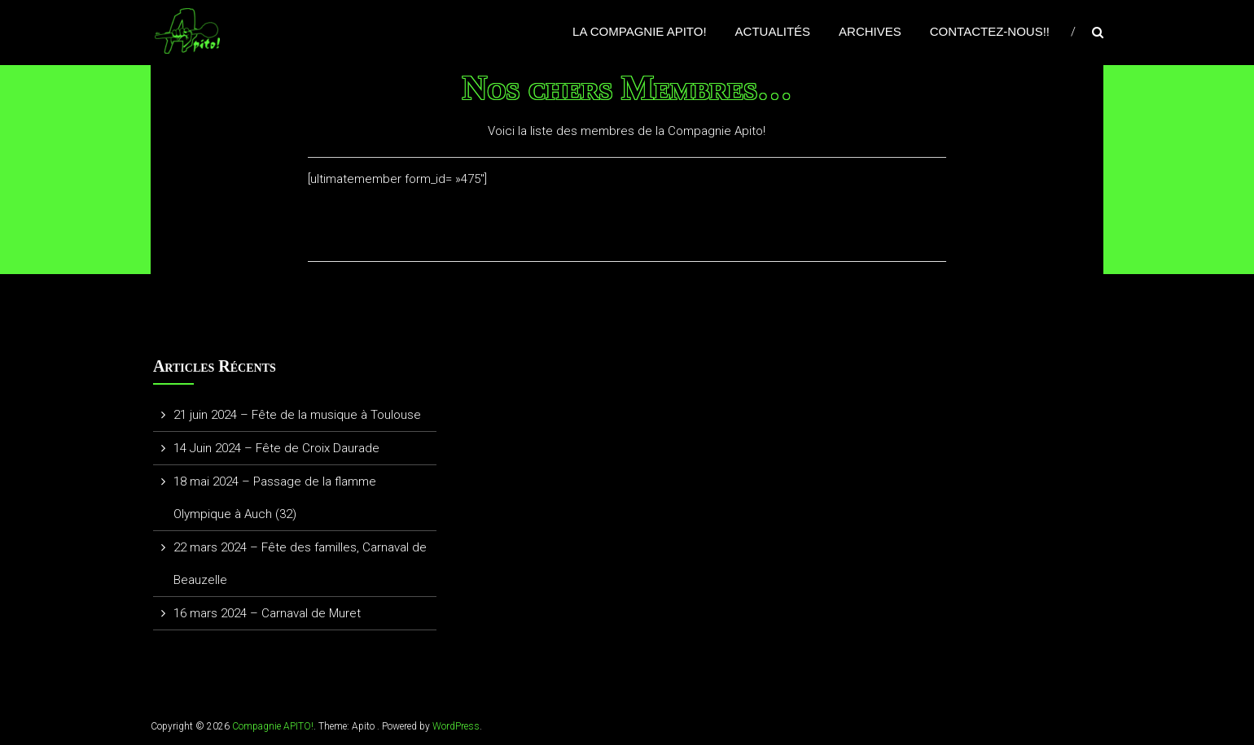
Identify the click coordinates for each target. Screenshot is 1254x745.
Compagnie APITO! (273, 726)
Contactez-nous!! (990, 31)
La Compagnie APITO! (639, 31)
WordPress (456, 726)
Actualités (773, 31)
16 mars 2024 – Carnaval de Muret (267, 613)
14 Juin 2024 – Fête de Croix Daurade (276, 448)
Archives (870, 31)
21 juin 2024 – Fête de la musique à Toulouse (297, 414)
